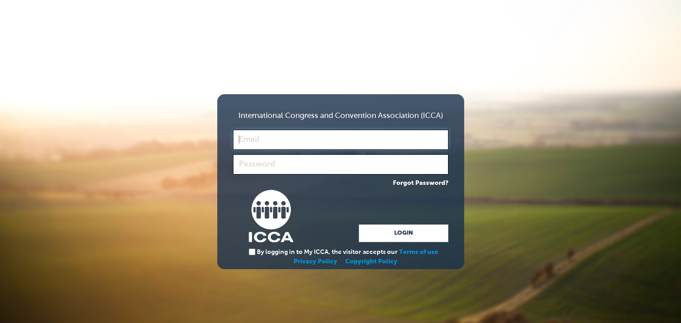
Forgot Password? (420, 183)
